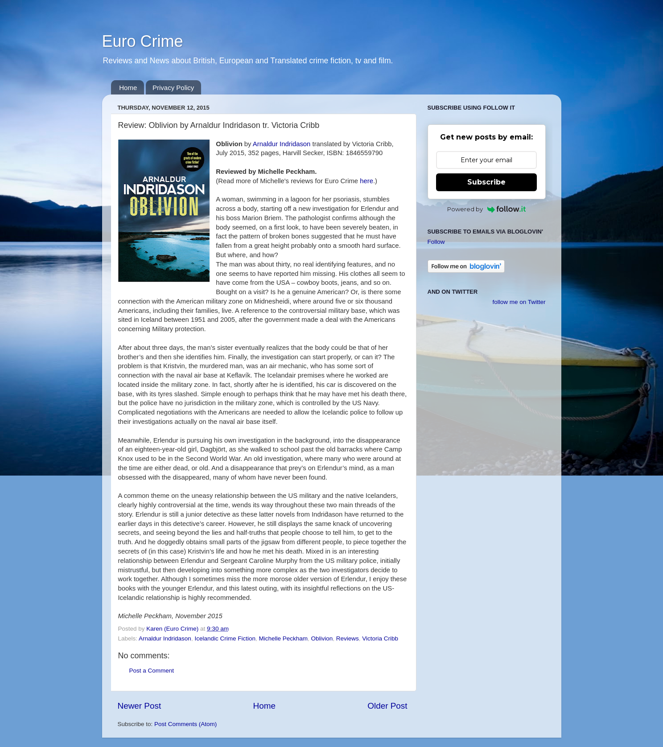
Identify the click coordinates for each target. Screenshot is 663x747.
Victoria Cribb (380, 638)
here (366, 181)
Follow (436, 241)
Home (128, 87)
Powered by (486, 209)
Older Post (387, 705)
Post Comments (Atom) (185, 724)
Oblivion (322, 638)
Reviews (347, 638)
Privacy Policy (173, 87)
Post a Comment (151, 670)
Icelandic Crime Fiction (224, 638)
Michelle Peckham (283, 638)
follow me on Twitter (518, 302)
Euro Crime (142, 41)
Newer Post (139, 705)
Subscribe (486, 182)
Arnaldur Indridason (282, 144)
